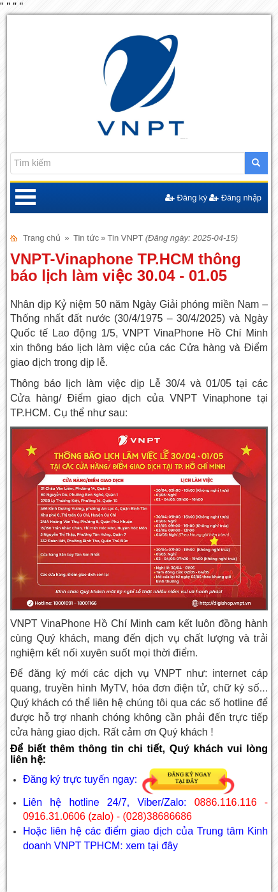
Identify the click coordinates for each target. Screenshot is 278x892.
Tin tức (86, 238)
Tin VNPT (125, 238)
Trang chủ (42, 238)
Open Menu (25, 198)
